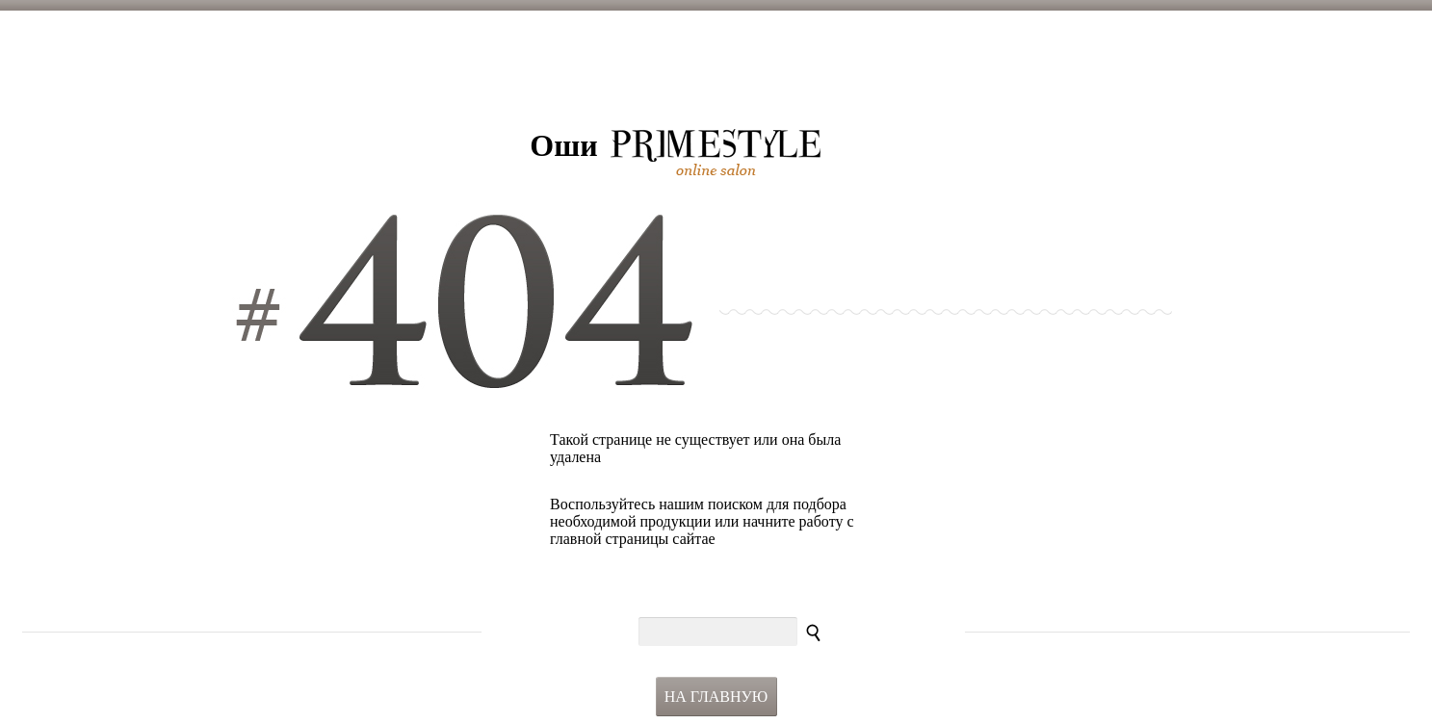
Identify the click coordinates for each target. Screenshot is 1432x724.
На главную (716, 696)
